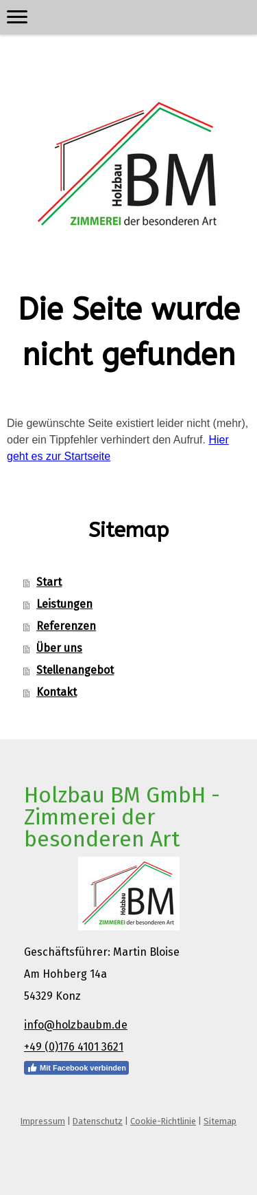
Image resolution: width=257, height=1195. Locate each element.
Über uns (59, 648)
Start (49, 582)
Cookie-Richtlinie (163, 1121)
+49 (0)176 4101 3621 (73, 1046)
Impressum (43, 1121)
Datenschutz (98, 1121)
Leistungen (64, 604)
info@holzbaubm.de (75, 1024)
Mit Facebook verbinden (76, 1067)
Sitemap (220, 1121)
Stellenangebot (75, 670)
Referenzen (66, 626)
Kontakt (56, 692)
